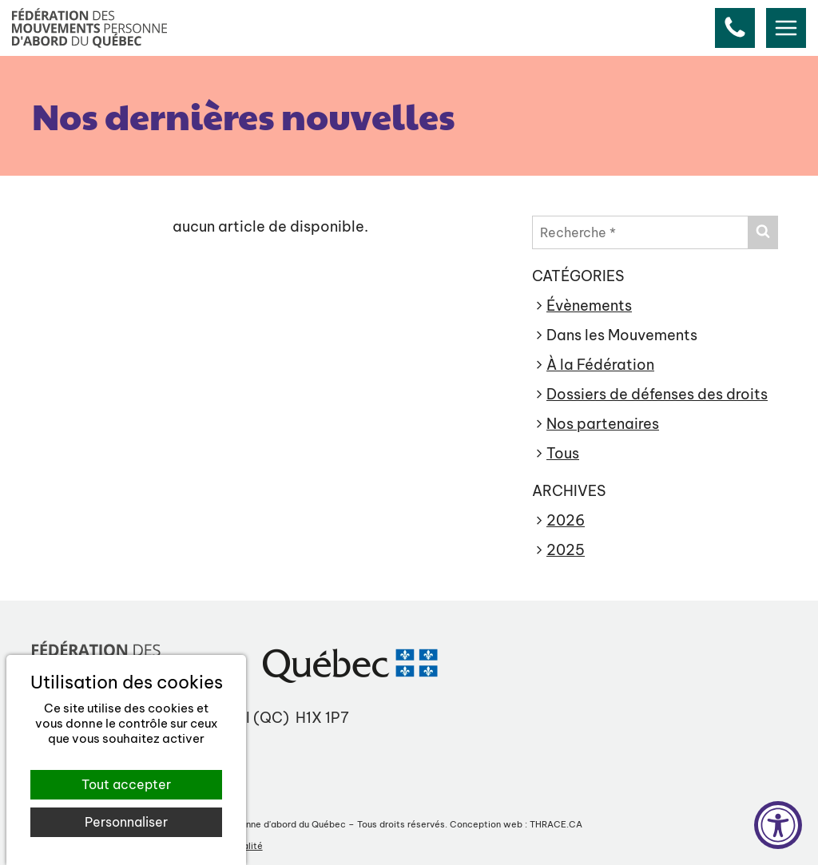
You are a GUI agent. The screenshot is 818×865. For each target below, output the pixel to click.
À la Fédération (600, 364)
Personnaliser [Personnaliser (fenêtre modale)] (126, 822)
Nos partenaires (602, 424)
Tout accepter (126, 784)
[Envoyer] (762, 232)
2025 (565, 550)
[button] (735, 28)
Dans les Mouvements (621, 335)
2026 (565, 520)
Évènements (589, 305)
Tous (562, 453)
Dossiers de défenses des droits (657, 394)
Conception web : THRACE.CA (516, 824)
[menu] (786, 28)
